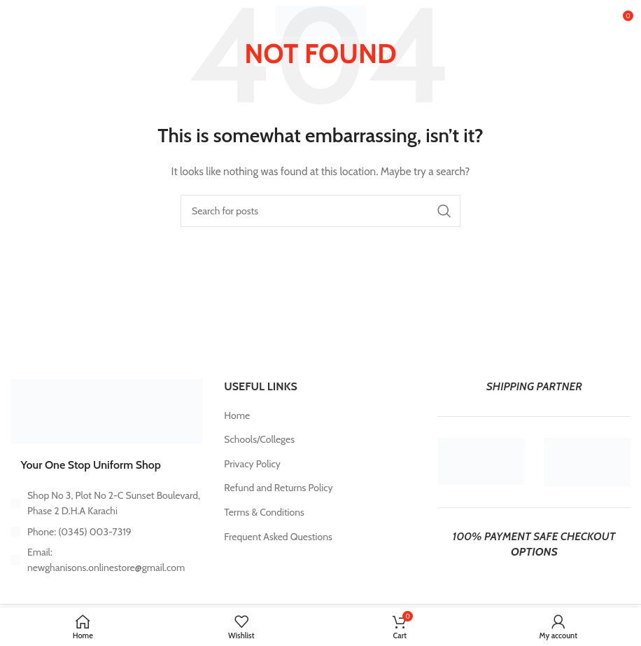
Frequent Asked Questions (278, 536)
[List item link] (106, 532)
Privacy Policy (252, 464)
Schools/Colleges (259, 439)
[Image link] (106, 410)
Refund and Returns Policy (278, 487)
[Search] (320, 211)
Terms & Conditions (264, 512)
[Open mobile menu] (33, 21)
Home (237, 415)
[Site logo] (321, 19)
